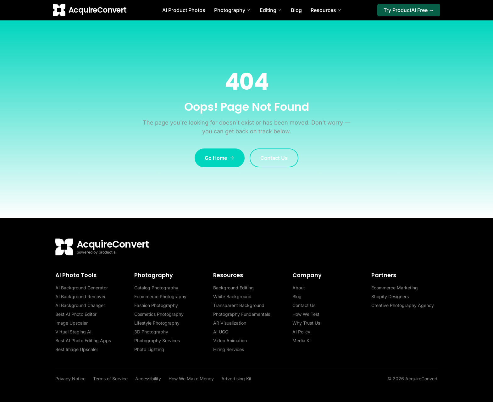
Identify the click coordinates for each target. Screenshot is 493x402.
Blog (296, 10)
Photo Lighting (149, 349)
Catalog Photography (156, 287)
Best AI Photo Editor (76, 314)
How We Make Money (191, 378)
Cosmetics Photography (159, 314)
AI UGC (220, 331)
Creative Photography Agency (402, 305)
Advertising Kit (236, 378)
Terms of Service (110, 378)
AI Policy (301, 331)
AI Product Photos (183, 10)
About (298, 287)
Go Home (220, 158)
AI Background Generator (81, 287)
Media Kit (302, 340)
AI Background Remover (80, 296)
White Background (232, 296)
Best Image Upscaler (76, 349)
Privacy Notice (70, 378)
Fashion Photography (156, 305)
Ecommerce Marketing (394, 287)
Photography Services (157, 340)
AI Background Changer (80, 305)
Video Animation (230, 340)
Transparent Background (238, 305)
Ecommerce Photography (160, 296)
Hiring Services (228, 349)
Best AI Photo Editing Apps (83, 340)
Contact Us (274, 158)
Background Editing (233, 287)
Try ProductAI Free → (409, 10)
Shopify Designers (390, 296)
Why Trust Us (306, 323)
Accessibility (148, 378)
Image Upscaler (71, 323)
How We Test (305, 314)
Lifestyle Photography (157, 323)
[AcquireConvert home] (90, 10)
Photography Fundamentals (241, 314)
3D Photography (151, 331)
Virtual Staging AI (73, 331)
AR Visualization (229, 323)
